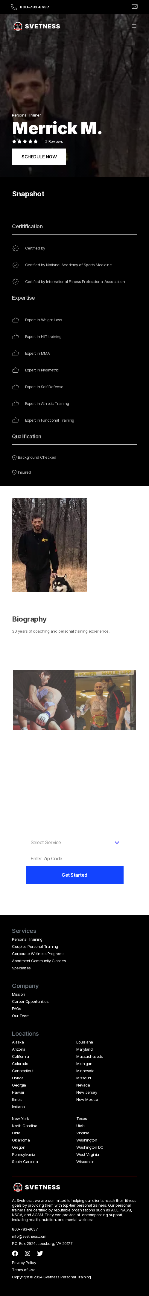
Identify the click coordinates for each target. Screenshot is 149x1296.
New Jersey (86, 1092)
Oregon (18, 1147)
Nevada (83, 1085)
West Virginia (87, 1154)
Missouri (83, 1077)
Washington (86, 1140)
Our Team (20, 1015)
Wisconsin (85, 1161)
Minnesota (85, 1070)
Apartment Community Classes (39, 960)
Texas (81, 1118)
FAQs (16, 1008)
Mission (18, 994)
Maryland (84, 1049)
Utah (80, 1125)
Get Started (74, 875)
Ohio (16, 1132)
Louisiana (84, 1042)
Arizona (18, 1049)
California (20, 1056)
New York (20, 1118)
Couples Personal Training (35, 946)
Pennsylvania (23, 1154)
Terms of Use (23, 1269)
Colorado (20, 1063)
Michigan (84, 1063)
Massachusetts (89, 1056)
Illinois (17, 1099)
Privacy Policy (24, 1262)
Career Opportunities (30, 1001)
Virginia (82, 1132)
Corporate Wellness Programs (38, 953)
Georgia (19, 1085)
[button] (134, 26)
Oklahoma (21, 1140)
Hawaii (18, 1092)
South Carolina (25, 1161)
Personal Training (27, 939)
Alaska (18, 1042)
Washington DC (90, 1147)
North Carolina (24, 1125)
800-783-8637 (34, 6)
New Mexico (87, 1099)
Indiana (18, 1106)
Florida (18, 1077)
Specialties (21, 968)
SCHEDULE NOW (39, 157)
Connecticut (23, 1070)
